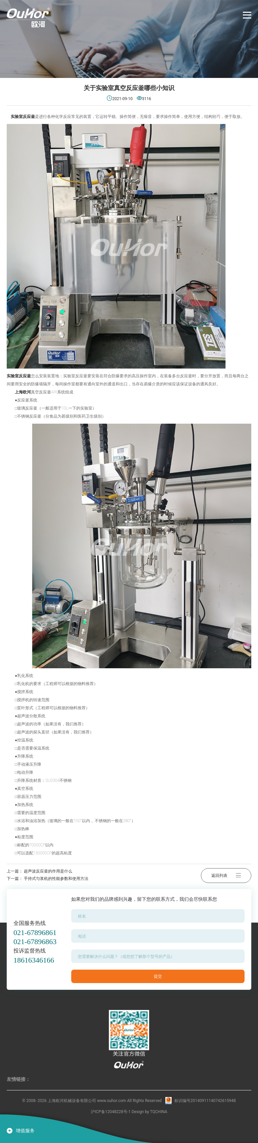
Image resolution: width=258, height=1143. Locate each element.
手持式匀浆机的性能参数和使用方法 (56, 878)
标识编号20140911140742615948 (205, 1100)
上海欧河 (23, 392)
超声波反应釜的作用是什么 (48, 871)
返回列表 (226, 875)
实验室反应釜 (22, 116)
